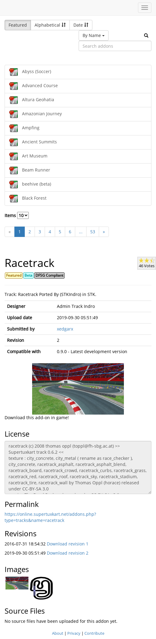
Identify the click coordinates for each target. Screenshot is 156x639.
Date (80, 25)
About (57, 633)
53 (92, 232)
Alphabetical (50, 25)
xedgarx (65, 329)
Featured (18, 25)
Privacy (73, 633)
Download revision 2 (67, 553)
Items (17, 215)
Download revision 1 (67, 544)
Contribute (94, 633)
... (81, 232)
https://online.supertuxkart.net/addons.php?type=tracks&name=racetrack (50, 517)
